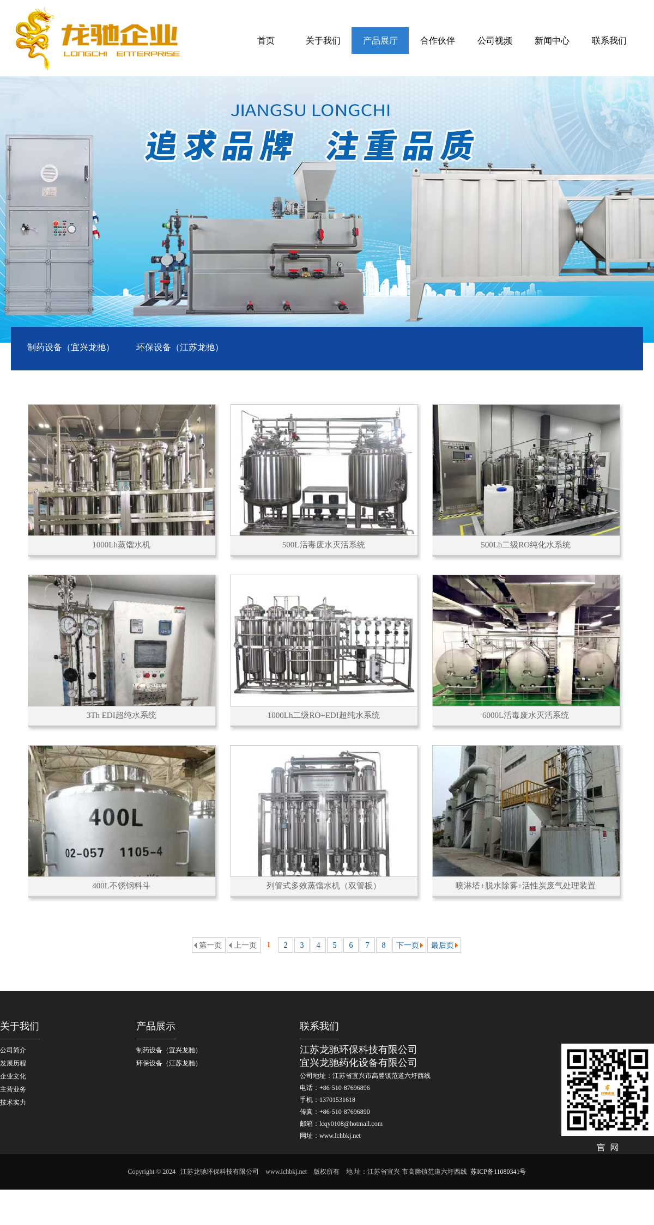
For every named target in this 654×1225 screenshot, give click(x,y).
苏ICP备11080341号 (498, 1171)
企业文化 (13, 1076)
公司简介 (13, 1050)
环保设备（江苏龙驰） (179, 347)
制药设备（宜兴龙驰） (70, 347)
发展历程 (13, 1063)
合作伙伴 (437, 40)
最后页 (442, 945)
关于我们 (323, 40)
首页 (266, 40)
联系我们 (609, 40)
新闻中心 (552, 40)
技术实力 (13, 1102)
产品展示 (155, 1026)
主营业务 (13, 1089)
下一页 (407, 945)
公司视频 (494, 40)
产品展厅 (380, 40)
